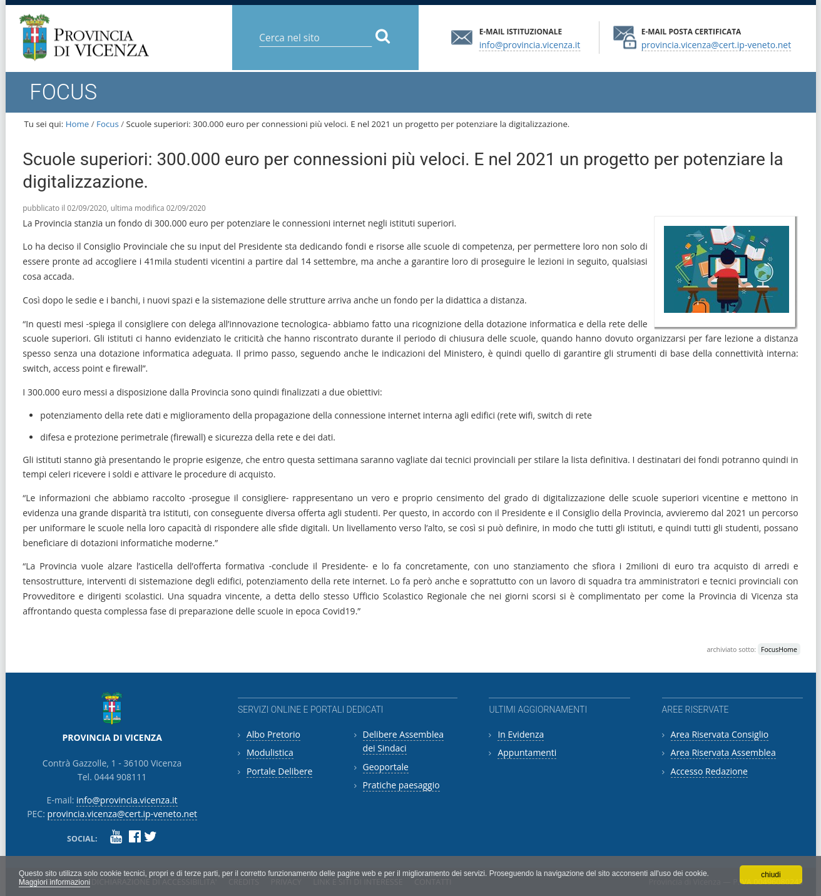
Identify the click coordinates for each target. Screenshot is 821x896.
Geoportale (386, 767)
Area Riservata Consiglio (720, 734)
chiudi (770, 874)
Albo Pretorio (273, 734)
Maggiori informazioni (54, 882)
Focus (107, 124)
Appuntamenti (526, 752)
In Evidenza (520, 734)
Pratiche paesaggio (401, 785)
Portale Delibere (279, 771)
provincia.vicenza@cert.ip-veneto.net (716, 44)
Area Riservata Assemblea (723, 752)
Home (77, 124)
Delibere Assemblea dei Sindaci (403, 741)
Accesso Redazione (709, 771)
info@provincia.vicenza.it (530, 44)
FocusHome (779, 649)
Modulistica (270, 752)
